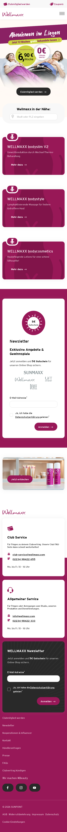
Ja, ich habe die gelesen (32, 415)
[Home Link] (13, 14)
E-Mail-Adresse (18, 397)
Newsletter (8, 725)
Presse (6, 755)
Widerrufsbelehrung (19, 814)
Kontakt (6, 740)
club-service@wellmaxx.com (29, 554)
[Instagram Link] (21, 788)
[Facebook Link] (7, 788)
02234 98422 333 (24, 620)
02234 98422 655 (24, 559)
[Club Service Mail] (9, 554)
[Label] (19, 164)
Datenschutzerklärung (27, 417)
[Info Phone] (9, 620)
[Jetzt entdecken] (20, 479)
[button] (62, 13)
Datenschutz (52, 814)
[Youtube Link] (34, 788)
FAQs (5, 763)
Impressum (38, 814)
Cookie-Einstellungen (13, 821)
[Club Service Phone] (9, 558)
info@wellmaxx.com (24, 616)
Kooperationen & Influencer (17, 733)
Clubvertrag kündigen (14, 770)
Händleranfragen (11, 748)
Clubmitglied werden (13, 717)
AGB (4, 814)
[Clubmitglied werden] (33, 92)
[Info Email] (9, 615)
